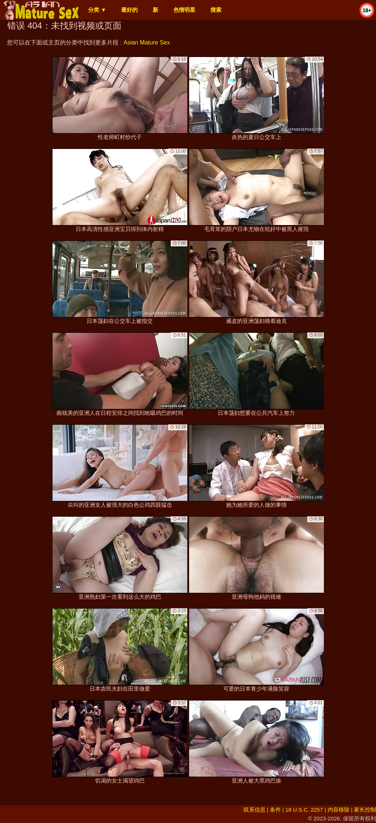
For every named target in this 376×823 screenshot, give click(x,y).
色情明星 (184, 10)
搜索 (215, 10)
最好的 (129, 10)
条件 (275, 809)
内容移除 (339, 809)
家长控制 (365, 809)
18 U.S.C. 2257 (304, 809)
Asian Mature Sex (146, 42)
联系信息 (254, 809)
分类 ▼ (97, 10)
